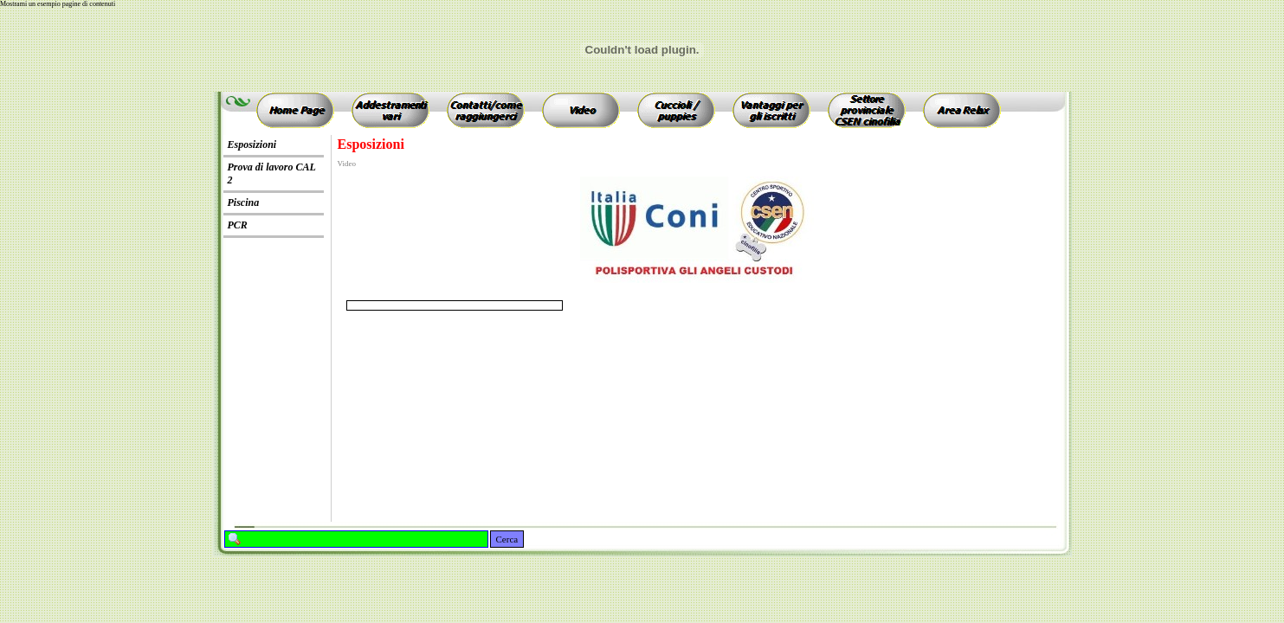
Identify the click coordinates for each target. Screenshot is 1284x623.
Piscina (244, 202)
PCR (238, 225)
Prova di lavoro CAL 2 (272, 173)
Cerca (507, 539)
